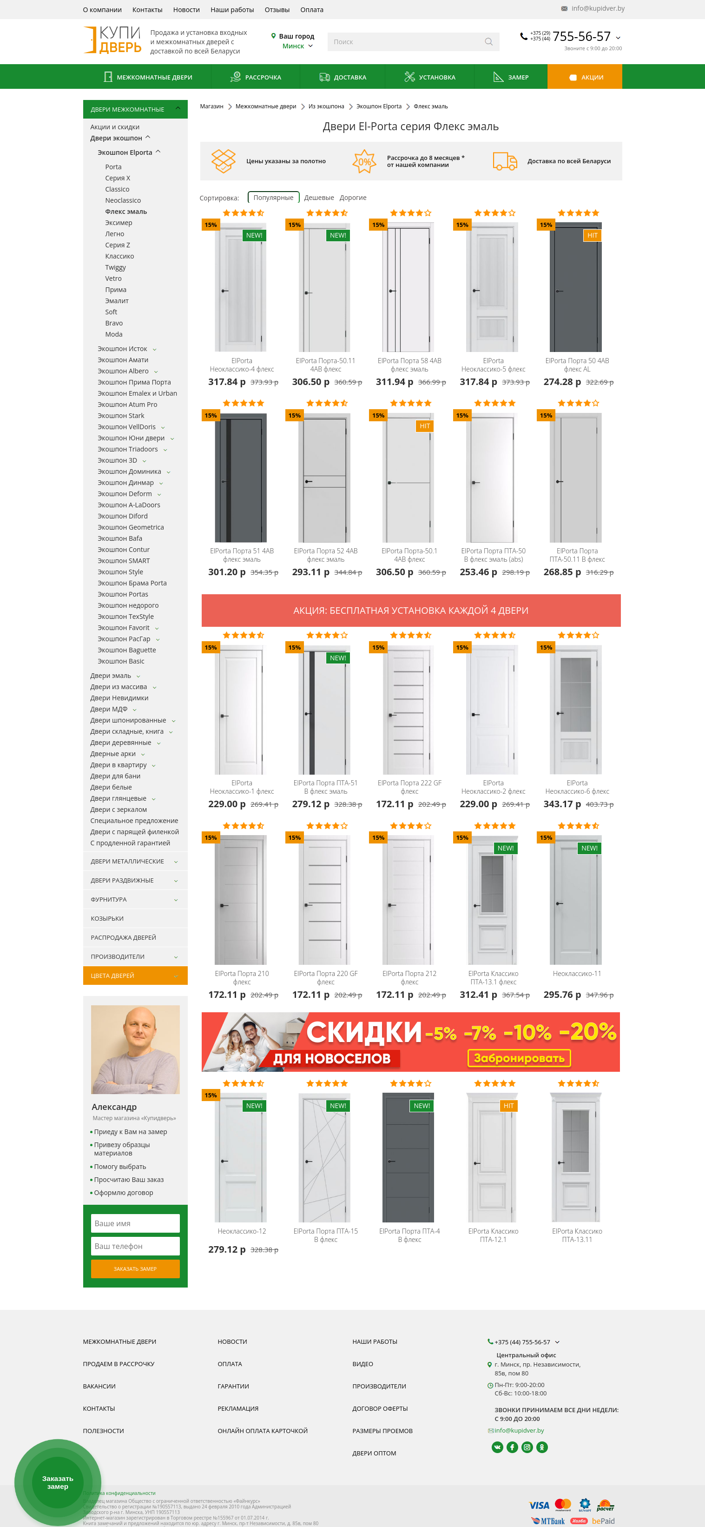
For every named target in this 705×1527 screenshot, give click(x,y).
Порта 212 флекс (409, 977)
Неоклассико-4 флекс (242, 365)
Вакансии (99, 1386)
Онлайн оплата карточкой (263, 1431)
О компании (102, 9)
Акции (585, 78)
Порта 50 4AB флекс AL (577, 365)
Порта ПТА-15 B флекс (326, 1235)
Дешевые (319, 197)
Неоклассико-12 (242, 1231)
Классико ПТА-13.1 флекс (493, 977)
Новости (186, 9)
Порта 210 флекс (242, 977)
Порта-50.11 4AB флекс (326, 365)
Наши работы (232, 9)
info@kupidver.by (592, 8)
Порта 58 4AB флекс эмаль (409, 365)
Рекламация (238, 1408)
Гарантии (234, 1386)
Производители (380, 1386)
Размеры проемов (383, 1431)
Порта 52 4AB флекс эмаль (326, 555)
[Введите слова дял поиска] (403, 42)
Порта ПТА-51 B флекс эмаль (326, 787)
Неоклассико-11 (577, 973)
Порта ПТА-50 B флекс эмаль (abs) (493, 555)
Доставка (343, 78)
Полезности (103, 1431)
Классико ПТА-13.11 (577, 1235)
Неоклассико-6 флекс (577, 787)
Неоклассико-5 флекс (493, 365)
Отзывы (277, 9)
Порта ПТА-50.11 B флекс (577, 555)
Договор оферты (380, 1408)
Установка (429, 78)
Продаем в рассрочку (119, 1364)
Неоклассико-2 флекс (493, 787)
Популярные (274, 197)
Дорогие (353, 197)
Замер (510, 78)
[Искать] (489, 42)
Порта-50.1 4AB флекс (410, 555)
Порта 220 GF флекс (326, 977)
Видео (363, 1364)
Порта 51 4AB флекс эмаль (242, 555)
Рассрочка (255, 78)
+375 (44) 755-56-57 (528, 1342)
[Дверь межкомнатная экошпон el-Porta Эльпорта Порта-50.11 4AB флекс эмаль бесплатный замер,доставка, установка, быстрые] (327, 281)
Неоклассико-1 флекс (242, 787)
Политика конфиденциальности (119, 1493)
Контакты (147, 9)
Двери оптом (374, 1453)
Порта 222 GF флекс (409, 787)
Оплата (312, 9)
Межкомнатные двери (146, 78)
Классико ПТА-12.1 (493, 1235)
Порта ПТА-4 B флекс (409, 1235)
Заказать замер (135, 1268)
